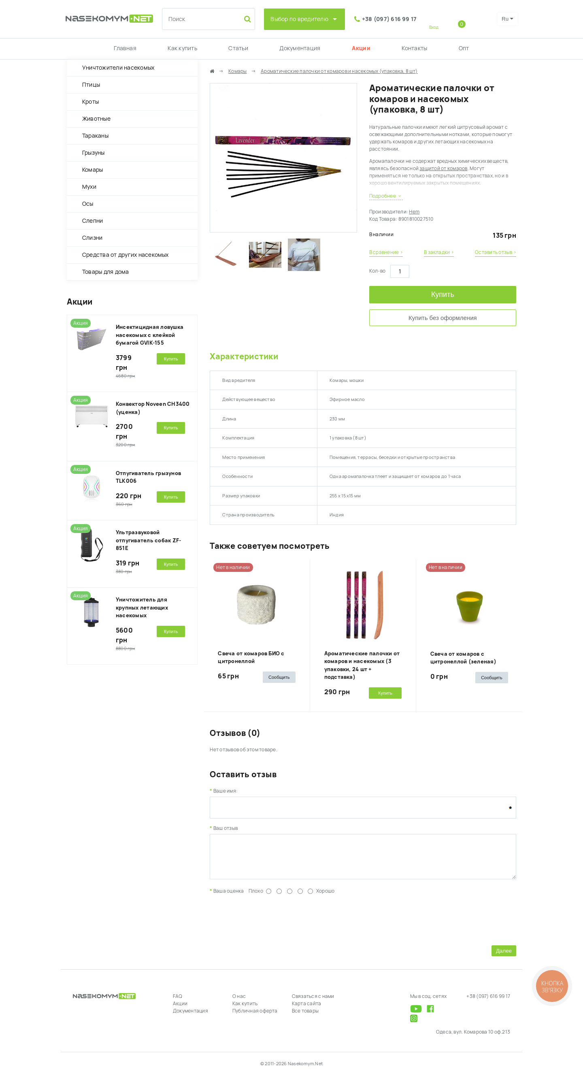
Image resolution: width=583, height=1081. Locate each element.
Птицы (91, 84)
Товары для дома (105, 271)
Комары (92, 169)
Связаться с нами (313, 1002)
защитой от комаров (443, 168)
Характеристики (244, 356)
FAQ (178, 1002)
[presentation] (271, 924)
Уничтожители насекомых (118, 67)
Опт (464, 48)
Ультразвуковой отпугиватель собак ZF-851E (148, 540)
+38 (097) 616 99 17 (389, 19)
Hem (414, 212)
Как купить (182, 48)
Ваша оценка (228, 897)
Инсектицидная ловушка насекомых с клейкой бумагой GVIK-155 (149, 335)
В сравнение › (386, 252)
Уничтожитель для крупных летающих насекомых (142, 607)
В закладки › (439, 252)
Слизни (92, 237)
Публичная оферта (255, 1017)
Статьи (238, 48)
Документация (299, 48)
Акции (361, 48)
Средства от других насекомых (125, 254)
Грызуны (93, 152)
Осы (88, 203)
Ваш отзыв (225, 828)
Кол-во (377, 271)
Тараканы (95, 135)
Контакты (414, 48)
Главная (125, 48)
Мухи (89, 186)
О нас (239, 1002)
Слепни (92, 220)
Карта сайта (306, 1009)
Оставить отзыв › (495, 252)
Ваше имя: (225, 791)
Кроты (90, 101)
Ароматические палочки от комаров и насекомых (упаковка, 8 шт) (339, 71)
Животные (96, 118)
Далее (504, 957)
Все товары (305, 1017)
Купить (442, 294)
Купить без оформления (443, 317)
